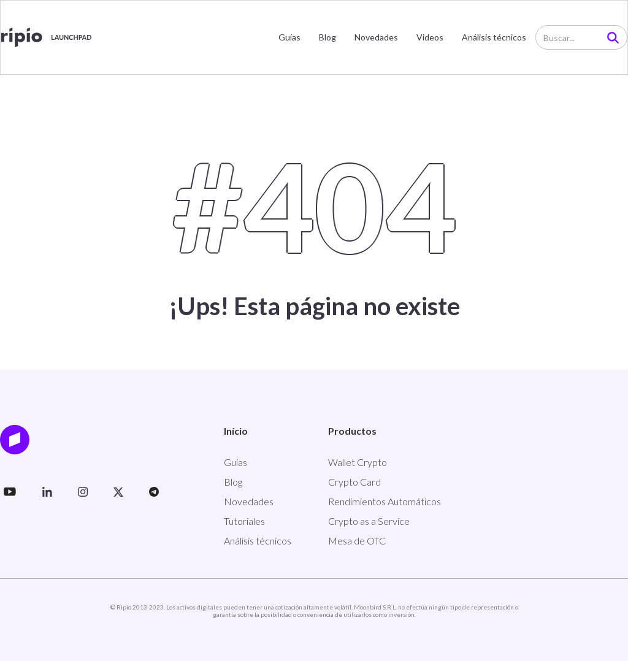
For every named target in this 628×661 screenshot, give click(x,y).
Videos (429, 37)
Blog (327, 37)
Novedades (376, 37)
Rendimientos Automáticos (384, 501)
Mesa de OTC (357, 540)
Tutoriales (244, 521)
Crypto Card (354, 481)
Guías (289, 37)
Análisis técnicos (494, 37)
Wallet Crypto (357, 462)
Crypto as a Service (369, 521)
